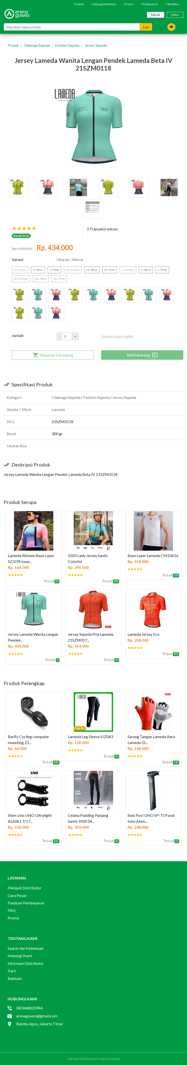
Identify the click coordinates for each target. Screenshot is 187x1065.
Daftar (175, 15)
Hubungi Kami (20, 955)
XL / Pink (59, 278)
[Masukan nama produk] (72, 27)
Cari (146, 27)
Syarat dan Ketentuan (25, 948)
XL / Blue (41, 278)
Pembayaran (149, 4)
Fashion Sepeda (67, 45)
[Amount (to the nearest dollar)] (67, 336)
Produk (79, 4)
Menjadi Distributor (25, 887)
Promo (128, 4)
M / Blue (91, 270)
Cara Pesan (17, 895)
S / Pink (54, 270)
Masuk (155, 15)
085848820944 (29, 1008)
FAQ (11, 910)
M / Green (72, 270)
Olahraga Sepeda (37, 45)
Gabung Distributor (104, 4)
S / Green (20, 270)
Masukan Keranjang (53, 355)
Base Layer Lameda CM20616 (153, 555)
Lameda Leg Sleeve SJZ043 (90, 736)
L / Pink (162, 270)
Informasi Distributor (26, 963)
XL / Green (21, 278)
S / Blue (38, 270)
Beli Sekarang (142, 355)
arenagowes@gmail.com (37, 1015)
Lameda (58, 409)
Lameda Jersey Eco (143, 634)
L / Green (128, 270)
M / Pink (109, 270)
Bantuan (15, 978)
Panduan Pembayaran (26, 902)
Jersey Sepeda (96, 45)
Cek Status (172, 4)
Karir (12, 970)
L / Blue (146, 270)
